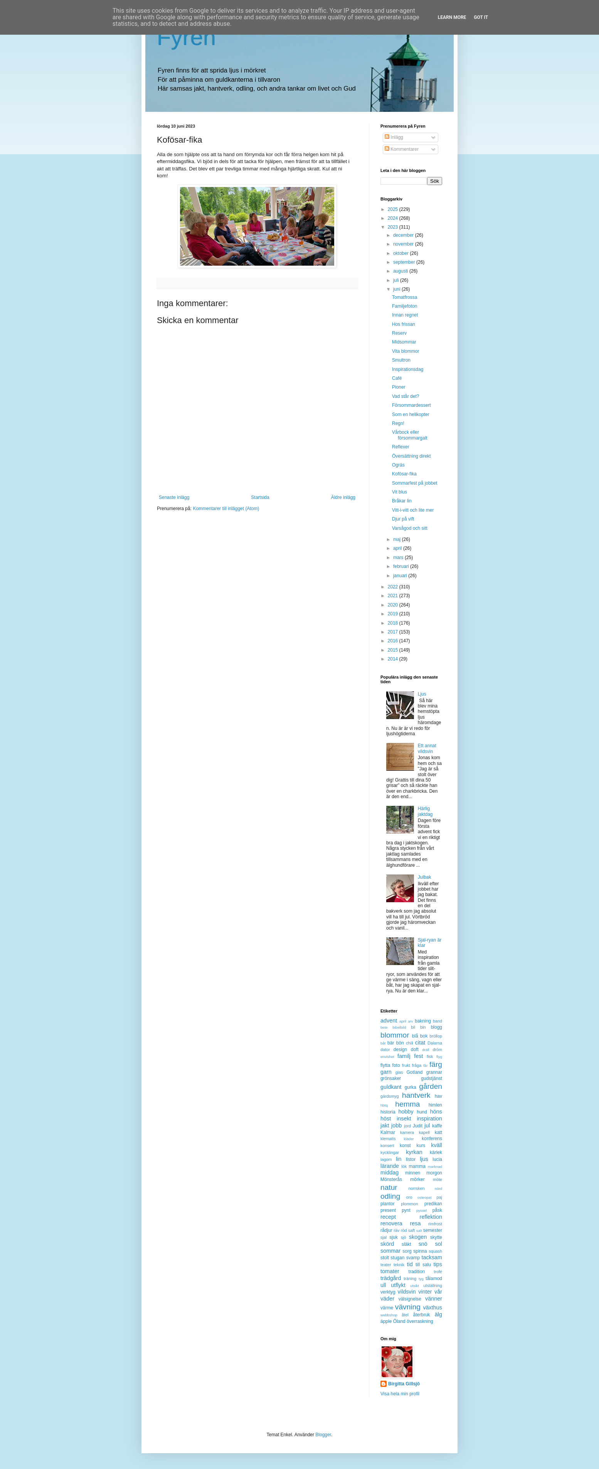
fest (418, 1056)
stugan (397, 1257)
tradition (417, 1271)
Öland (399, 1321)
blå (415, 1036)
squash (435, 1251)
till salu (423, 1264)
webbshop (388, 1315)
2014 (393, 659)
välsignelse (410, 1299)
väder (387, 1298)
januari (400, 575)
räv (396, 1230)
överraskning (420, 1321)
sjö (403, 1237)
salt (419, 1230)
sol (438, 1244)
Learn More (452, 17)
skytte (436, 1237)
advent (388, 1021)
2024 (393, 218)
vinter (425, 1292)
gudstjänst (431, 1078)
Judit (417, 1126)
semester (432, 1230)
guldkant (390, 1087)
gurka (410, 1087)
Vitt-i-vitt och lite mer (413, 510)
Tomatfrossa (404, 297)
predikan (433, 1203)
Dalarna (434, 1043)
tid (409, 1264)
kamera (407, 1132)
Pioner (399, 387)
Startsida (260, 497)
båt (382, 1043)
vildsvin (407, 1292)
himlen (435, 1105)
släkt (406, 1244)
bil (413, 1027)
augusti (401, 271)
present (388, 1210)
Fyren (186, 37)
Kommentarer (402, 149)
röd (404, 1230)
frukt (406, 1065)
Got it (481, 17)
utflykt (398, 1285)
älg (438, 1314)
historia (387, 1112)
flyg (439, 1057)
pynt (406, 1210)
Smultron (401, 360)
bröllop (436, 1036)
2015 (393, 650)
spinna (420, 1251)
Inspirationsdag (407, 369)
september (404, 262)
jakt (384, 1125)
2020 (393, 605)
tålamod (434, 1278)
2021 (393, 595)
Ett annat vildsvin (427, 748)
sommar (390, 1251)
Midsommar (404, 342)
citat (420, 1042)
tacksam (431, 1257)
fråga (417, 1065)
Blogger (323, 1434)
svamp (413, 1257)
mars (399, 557)
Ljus (422, 694)
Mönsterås (391, 1179)
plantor (387, 1203)
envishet (387, 1057)
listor (411, 1159)
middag (389, 1172)
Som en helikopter (410, 414)
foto (396, 1065)
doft (415, 1049)
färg (435, 1064)
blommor (394, 1035)
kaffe (437, 1126)
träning (410, 1278)
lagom (386, 1159)
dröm (437, 1049)
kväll (436, 1145)
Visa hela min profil (399, 1394)
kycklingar (389, 1152)
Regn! (398, 423)
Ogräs (398, 465)
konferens (432, 1138)
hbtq (384, 1105)
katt (438, 1132)
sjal (383, 1237)
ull (383, 1285)
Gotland (414, 1072)
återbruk (421, 1314)
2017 (393, 632)
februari (401, 566)
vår (438, 1292)
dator (385, 1049)
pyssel (421, 1210)
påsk (437, 1210)
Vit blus (399, 492)
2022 (393, 587)
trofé (438, 1271)
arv (410, 1021)
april (398, 548)
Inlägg (394, 137)
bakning (423, 1021)
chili (409, 1043)
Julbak (424, 877)
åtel (405, 1314)
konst (405, 1145)
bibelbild (399, 1027)
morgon (434, 1173)
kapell (424, 1132)
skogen (418, 1237)
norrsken (416, 1188)
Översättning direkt (411, 456)
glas (399, 1072)
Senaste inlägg (174, 497)
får (425, 1065)
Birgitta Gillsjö (404, 1383)
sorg (406, 1251)
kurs (421, 1145)
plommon (409, 1203)
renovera (391, 1223)
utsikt (415, 1286)
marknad (435, 1166)
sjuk (394, 1237)
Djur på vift (403, 519)
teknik (399, 1264)
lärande (389, 1166)
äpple (386, 1321)
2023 (393, 227)
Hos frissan (403, 324)
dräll (425, 1050)
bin (423, 1027)
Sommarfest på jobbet (414, 483)
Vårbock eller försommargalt (409, 435)
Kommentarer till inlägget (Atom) (226, 508)
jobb (396, 1125)
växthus (432, 1307)
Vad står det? (405, 396)
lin (398, 1159)
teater (385, 1264)
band (437, 1021)
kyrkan (414, 1152)
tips (438, 1264)
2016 (393, 641)
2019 (393, 614)
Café (397, 378)
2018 (393, 623)
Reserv (399, 333)
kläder (409, 1139)
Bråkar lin (402, 501)
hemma (407, 1104)
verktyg (387, 1292)
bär (390, 1043)
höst (385, 1118)
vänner (433, 1298)
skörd (387, 1244)
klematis (388, 1138)
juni (397, 289)
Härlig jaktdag (425, 811)
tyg (421, 1279)
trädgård (390, 1278)
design (400, 1049)
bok (423, 1036)
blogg (436, 1027)
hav (438, 1096)
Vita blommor (405, 351)
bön (400, 1043)
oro (409, 1197)
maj (397, 539)
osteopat (424, 1197)
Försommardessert (411, 405)
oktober (401, 253)
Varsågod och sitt (409, 528)
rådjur (386, 1230)
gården (430, 1086)
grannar (434, 1072)
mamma (417, 1166)
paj (439, 1197)
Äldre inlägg (343, 497)
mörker (417, 1179)
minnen (412, 1173)
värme (386, 1308)
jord (407, 1126)
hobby (406, 1111)
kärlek (436, 1152)
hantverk (416, 1095)
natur (388, 1187)
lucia (437, 1159)
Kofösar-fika (404, 474)
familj (404, 1056)
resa (415, 1223)
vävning (408, 1307)
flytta (385, 1065)
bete (384, 1027)
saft (411, 1230)
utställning (432, 1285)
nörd (438, 1188)
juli (396, 280)
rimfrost (435, 1223)
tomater (389, 1271)
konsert (387, 1145)
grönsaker (390, 1078)
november (404, 244)
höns (436, 1111)
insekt (404, 1118)
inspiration (429, 1118)
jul (427, 1125)
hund (422, 1112)
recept (388, 1217)
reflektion (431, 1217)
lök (404, 1166)
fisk (430, 1056)
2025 (393, 209)
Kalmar (387, 1132)
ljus (424, 1159)
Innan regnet (405, 315)
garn (386, 1072)
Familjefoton (404, 306)
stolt (384, 1257)
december (404, 235)
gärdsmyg (389, 1096)
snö (423, 1244)
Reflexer (400, 447)
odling (390, 1196)
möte (437, 1179)
